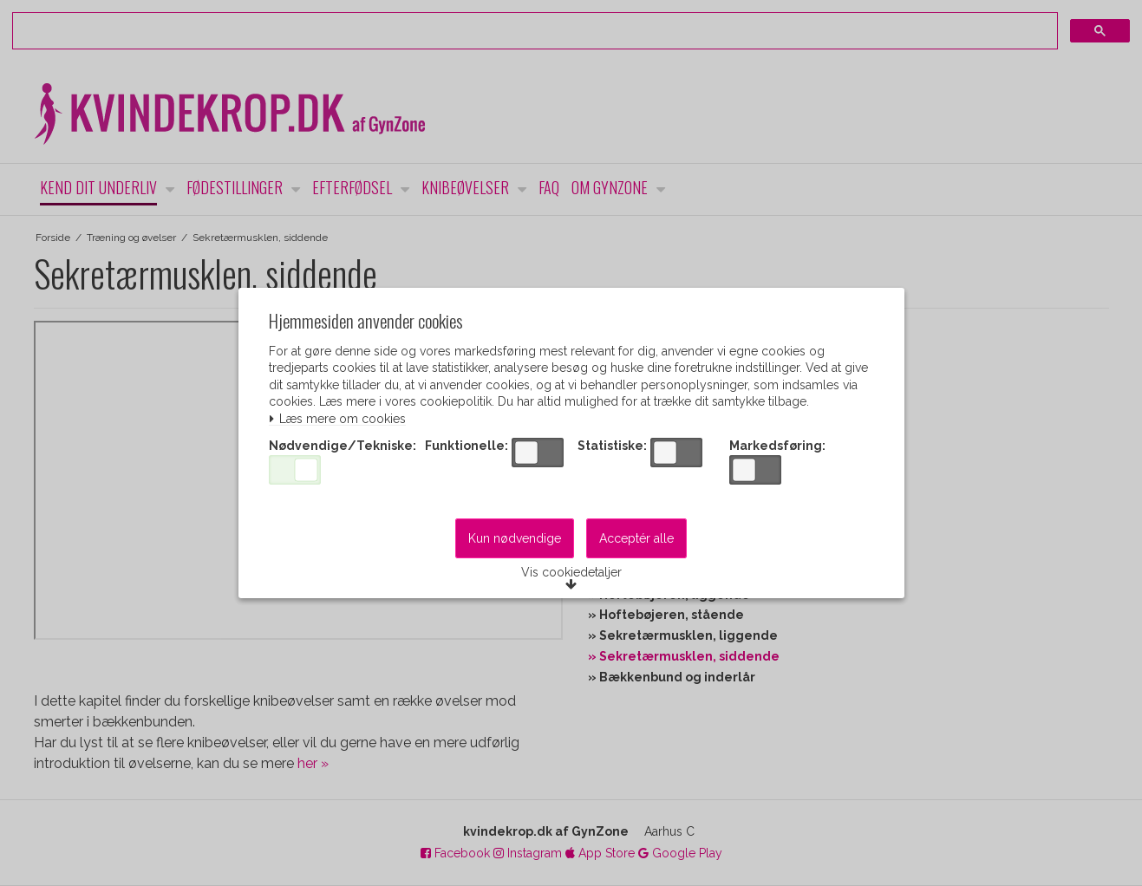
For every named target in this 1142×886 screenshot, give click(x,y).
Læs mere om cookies (339, 419)
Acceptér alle (636, 541)
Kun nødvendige (514, 541)
